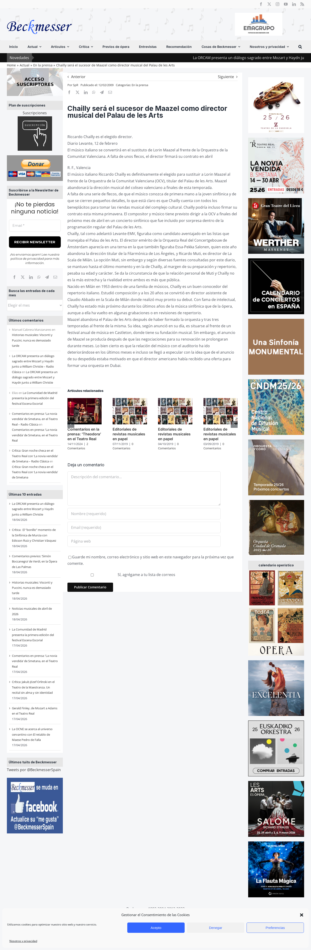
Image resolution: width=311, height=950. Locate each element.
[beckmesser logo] (39, 16)
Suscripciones (35, 112)
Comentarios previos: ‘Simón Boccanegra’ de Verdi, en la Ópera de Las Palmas (34, 561)
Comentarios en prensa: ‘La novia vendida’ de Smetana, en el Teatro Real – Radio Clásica (35, 419)
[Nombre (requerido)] (144, 513)
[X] (23, 277)
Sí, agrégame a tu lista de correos (121, 574)
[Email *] (35, 226)
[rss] (302, 4)
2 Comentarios (77, 446)
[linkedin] (294, 4)
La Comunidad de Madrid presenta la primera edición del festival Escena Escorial (34, 398)
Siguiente (226, 76)
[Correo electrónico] (55, 277)
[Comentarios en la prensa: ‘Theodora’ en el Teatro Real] (84, 400)
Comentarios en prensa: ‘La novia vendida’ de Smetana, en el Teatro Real (35, 435)
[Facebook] (14, 277)
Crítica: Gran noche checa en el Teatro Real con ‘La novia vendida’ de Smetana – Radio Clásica (35, 455)
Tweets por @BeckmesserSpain (34, 769)
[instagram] (277, 4)
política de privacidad (27, 258)
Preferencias (275, 928)
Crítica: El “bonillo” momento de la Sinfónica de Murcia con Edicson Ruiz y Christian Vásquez (34, 535)
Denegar (215, 928)
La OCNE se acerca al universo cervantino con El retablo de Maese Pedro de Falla (32, 734)
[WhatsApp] (39, 277)
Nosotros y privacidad (23, 941)
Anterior (78, 76)
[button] (301, 915)
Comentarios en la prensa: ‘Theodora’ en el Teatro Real (84, 434)
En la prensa (140, 85)
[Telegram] (47, 277)
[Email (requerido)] (144, 527)
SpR (75, 85)
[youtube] (286, 4)
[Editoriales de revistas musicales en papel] (130, 400)
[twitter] (269, 4)
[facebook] (261, 4)
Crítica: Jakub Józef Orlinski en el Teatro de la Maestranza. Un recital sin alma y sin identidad (33, 687)
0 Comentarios (123, 446)
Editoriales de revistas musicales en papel (129, 434)
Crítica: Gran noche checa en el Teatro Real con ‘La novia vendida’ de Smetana (35, 472)
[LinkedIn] (31, 277)
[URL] (144, 541)
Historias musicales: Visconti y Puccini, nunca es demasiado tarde (32, 340)
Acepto (156, 928)
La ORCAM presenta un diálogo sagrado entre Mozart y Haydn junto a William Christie (35, 377)
